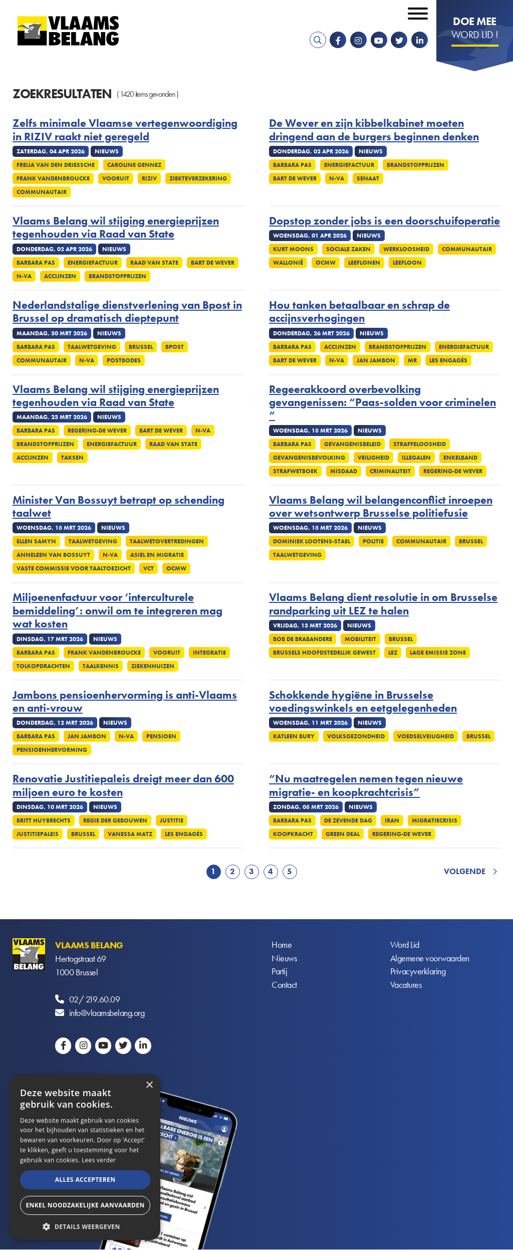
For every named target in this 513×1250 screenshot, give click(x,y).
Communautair (42, 192)
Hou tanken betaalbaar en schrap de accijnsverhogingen (359, 312)
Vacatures (406, 985)
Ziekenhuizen (152, 666)
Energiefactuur (349, 165)
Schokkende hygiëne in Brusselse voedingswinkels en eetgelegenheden (363, 702)
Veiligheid (373, 458)
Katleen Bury (294, 736)
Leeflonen (364, 263)
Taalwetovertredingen (167, 541)
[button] (85, 1225)
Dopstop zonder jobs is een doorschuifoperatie (384, 221)
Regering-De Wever (97, 431)
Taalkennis (101, 666)
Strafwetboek (295, 471)
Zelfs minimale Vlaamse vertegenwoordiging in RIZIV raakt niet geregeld (125, 130)
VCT (148, 568)
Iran (392, 820)
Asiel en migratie (157, 555)
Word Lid (404, 945)
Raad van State (154, 263)
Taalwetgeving (92, 347)
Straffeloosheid (419, 444)
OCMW (326, 263)
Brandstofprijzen (415, 165)
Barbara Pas (292, 165)
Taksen (72, 458)
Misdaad (343, 471)
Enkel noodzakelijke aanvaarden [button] (85, 1205)
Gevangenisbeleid (352, 444)
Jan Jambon (376, 360)
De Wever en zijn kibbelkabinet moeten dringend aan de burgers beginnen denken (374, 130)
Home (282, 945)
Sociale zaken (348, 249)
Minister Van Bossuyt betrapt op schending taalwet (118, 507)
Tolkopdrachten (43, 666)
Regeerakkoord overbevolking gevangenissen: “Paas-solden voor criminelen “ (382, 403)
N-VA (336, 178)
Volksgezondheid (356, 736)
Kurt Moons (293, 249)
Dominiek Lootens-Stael (311, 541)
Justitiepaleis (38, 834)
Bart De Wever (295, 178)
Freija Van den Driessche (56, 165)
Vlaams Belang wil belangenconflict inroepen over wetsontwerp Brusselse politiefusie (380, 507)
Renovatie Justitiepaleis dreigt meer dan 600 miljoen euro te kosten (123, 785)
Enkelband (460, 458)
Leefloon (407, 263)
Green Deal (343, 834)
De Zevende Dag (348, 820)
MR (412, 360)
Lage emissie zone (438, 653)
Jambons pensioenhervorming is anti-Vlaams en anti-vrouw (125, 702)
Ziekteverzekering (198, 178)
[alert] (85, 1157)
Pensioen (161, 736)
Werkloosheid (406, 249)
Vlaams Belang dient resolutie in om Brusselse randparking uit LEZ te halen (383, 604)
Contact (284, 985)
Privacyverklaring (418, 972)
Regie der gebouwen (115, 820)
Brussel (141, 347)
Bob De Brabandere (302, 639)
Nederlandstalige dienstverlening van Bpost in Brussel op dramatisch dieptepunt (127, 312)
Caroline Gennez (134, 165)
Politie (373, 541)
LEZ (392, 653)
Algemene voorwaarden (429, 958)
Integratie (209, 653)
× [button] (149, 1085)
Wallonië (288, 263)
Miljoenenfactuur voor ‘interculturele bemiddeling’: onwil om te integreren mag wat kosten (117, 611)
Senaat (368, 178)
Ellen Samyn (36, 541)
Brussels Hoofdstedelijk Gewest (324, 653)
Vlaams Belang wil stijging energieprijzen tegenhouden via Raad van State (116, 228)
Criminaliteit (390, 471)
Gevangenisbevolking (309, 458)
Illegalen (416, 458)
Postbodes (124, 360)
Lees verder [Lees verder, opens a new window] (99, 1160)
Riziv (149, 178)
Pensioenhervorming (52, 750)
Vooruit (115, 178)
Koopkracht (293, 834)
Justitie (171, 820)
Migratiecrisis (434, 820)
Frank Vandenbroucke (53, 178)
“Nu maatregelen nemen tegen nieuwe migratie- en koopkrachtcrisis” (366, 785)
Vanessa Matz (130, 834)
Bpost (174, 347)
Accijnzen (60, 276)
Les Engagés (448, 360)
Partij (279, 972)
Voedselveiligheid (425, 736)
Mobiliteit (360, 639)
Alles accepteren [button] (85, 1179)
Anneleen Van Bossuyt (53, 555)
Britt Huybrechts (44, 820)
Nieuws (284, 958)
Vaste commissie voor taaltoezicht (74, 568)
